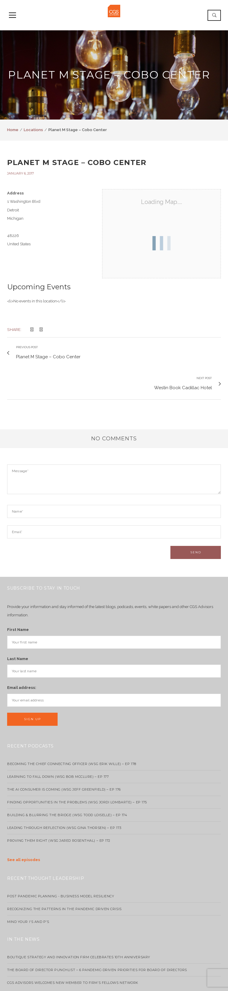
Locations (33, 130)
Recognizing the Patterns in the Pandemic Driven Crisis (64, 873)
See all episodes (23, 824)
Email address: (21, 652)
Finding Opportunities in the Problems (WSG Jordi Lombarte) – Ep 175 (77, 767)
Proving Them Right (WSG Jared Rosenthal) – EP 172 (58, 805)
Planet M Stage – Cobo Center (77, 162)
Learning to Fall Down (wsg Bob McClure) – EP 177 (58, 741)
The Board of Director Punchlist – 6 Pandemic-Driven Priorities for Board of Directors (97, 934)
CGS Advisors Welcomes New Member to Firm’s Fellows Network (72, 947)
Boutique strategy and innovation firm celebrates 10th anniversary (78, 922)
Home (12, 130)
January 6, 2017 (20, 173)
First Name (18, 594)
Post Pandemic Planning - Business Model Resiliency (60, 861)
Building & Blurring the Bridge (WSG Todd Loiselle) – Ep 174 (67, 780)
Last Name (17, 623)
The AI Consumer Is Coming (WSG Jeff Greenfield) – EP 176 (64, 754)
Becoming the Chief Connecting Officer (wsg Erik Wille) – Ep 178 (71, 728)
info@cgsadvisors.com (114, 983)
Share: (14, 329)
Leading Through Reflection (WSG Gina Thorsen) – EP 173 (64, 792)
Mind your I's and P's (28, 886)
